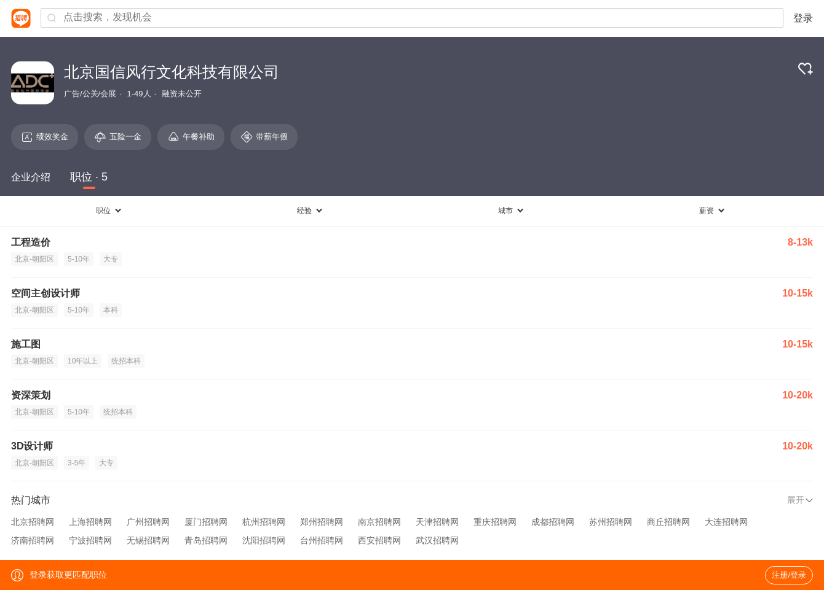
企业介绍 (30, 177)
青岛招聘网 (206, 540)
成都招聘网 (552, 522)
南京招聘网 (379, 522)
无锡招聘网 (148, 540)
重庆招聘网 (495, 522)
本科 (110, 310)
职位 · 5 (89, 177)
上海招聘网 (90, 522)
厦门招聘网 (206, 522)
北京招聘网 (32, 522)
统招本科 (126, 361)
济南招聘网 (32, 540)
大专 (110, 259)
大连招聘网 (726, 522)
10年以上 (83, 361)
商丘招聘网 (668, 522)
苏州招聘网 (610, 522)
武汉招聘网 (437, 540)
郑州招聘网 (321, 522)
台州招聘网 (321, 540)
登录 (803, 18)
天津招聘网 (437, 522)
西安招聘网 (379, 540)
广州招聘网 (148, 522)
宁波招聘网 (90, 540)
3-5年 (76, 463)
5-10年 (79, 259)
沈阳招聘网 (263, 540)
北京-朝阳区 (34, 259)
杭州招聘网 (263, 522)
